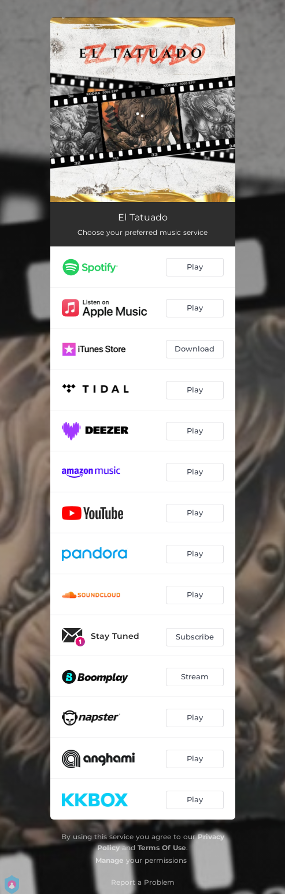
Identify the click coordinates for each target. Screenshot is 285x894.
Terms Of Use (162, 847)
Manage (109, 860)
